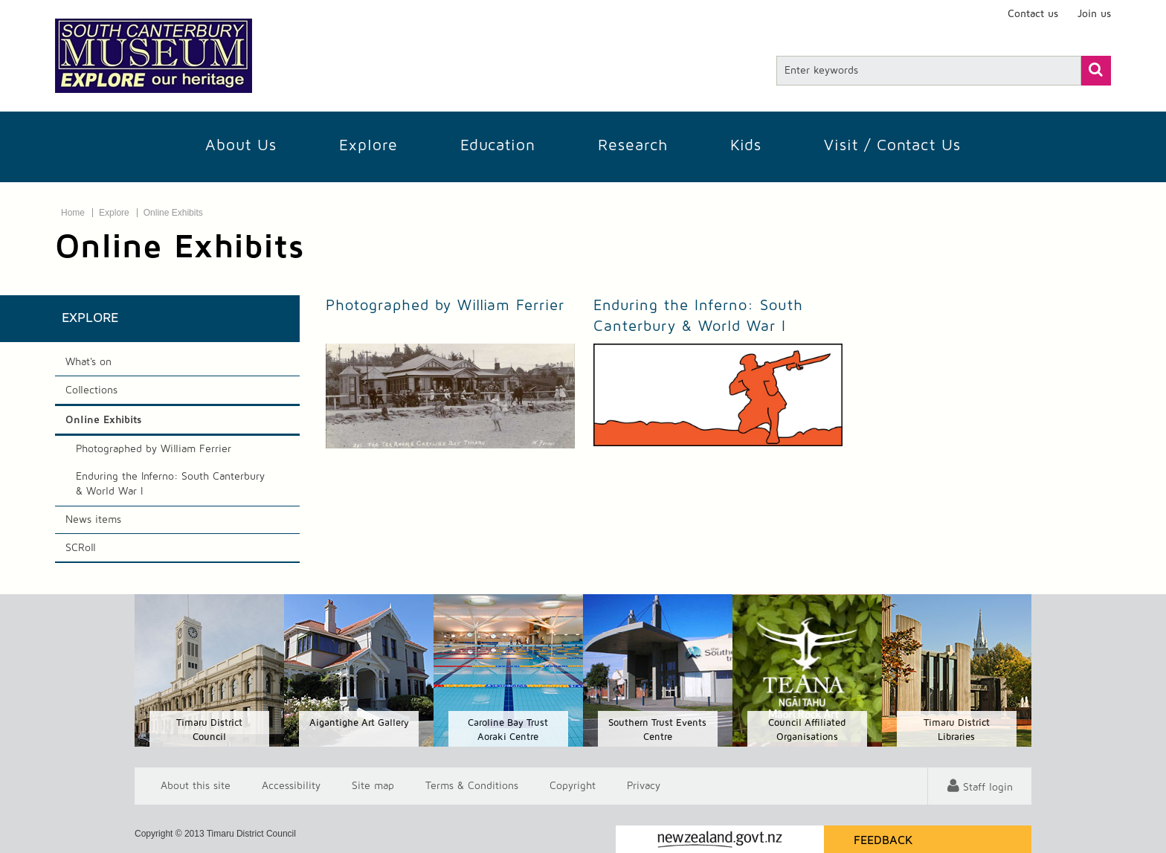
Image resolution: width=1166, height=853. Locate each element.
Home (73, 212)
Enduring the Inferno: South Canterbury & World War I (170, 484)
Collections (91, 390)
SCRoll (80, 548)
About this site (196, 786)
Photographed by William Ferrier (153, 449)
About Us (241, 145)
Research (633, 145)
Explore (368, 145)
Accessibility (291, 786)
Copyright (573, 786)
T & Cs (471, 786)
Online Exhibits (173, 212)
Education (497, 145)
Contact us (1033, 14)
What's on (88, 362)
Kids (745, 145)
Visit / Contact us (892, 145)
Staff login (988, 787)
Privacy (643, 786)
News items (93, 520)
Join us (1094, 14)
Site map (373, 786)
